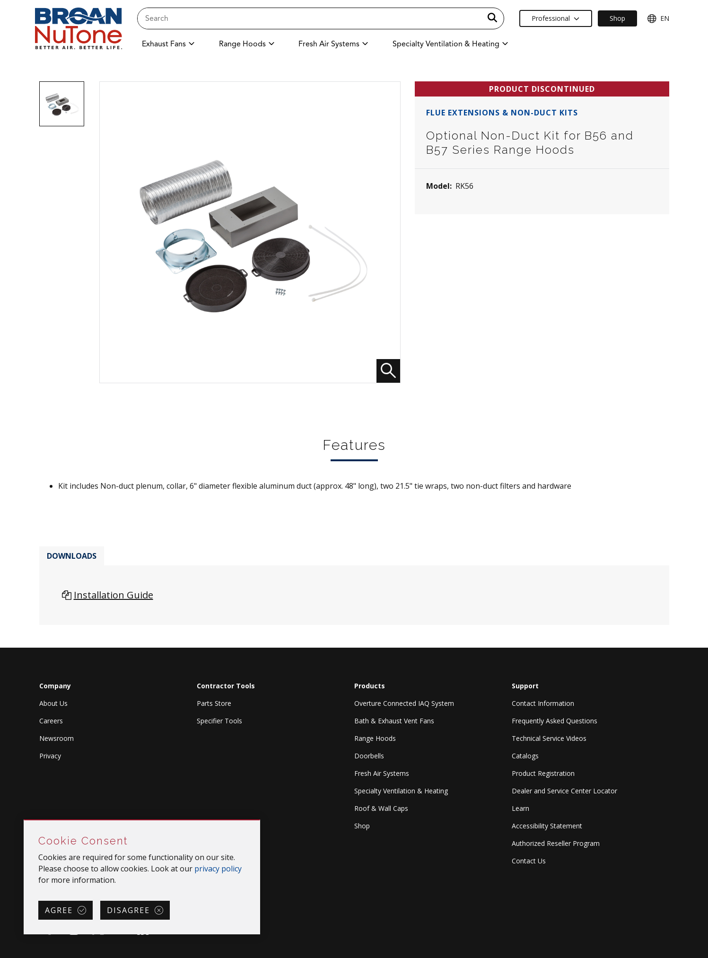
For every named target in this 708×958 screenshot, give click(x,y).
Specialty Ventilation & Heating (401, 790)
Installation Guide (113, 595)
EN (658, 18)
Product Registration (543, 773)
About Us (53, 703)
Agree (59, 910)
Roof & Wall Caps (381, 808)
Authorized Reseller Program (556, 843)
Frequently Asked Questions (554, 720)
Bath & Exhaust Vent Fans (394, 720)
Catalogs (525, 755)
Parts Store (214, 703)
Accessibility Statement (547, 825)
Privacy (50, 755)
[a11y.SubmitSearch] (492, 18)
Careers (51, 720)
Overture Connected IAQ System (404, 703)
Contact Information (543, 703)
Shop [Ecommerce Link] (617, 18)
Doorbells (369, 755)
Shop (362, 825)
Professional (555, 18)
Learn (520, 808)
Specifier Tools (219, 720)
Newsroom (56, 738)
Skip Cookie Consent (24, 820)
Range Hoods (375, 738)
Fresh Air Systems (381, 773)
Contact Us (529, 860)
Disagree (128, 910)
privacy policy (218, 868)
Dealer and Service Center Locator (564, 790)
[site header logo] (78, 29)
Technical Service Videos (549, 738)
